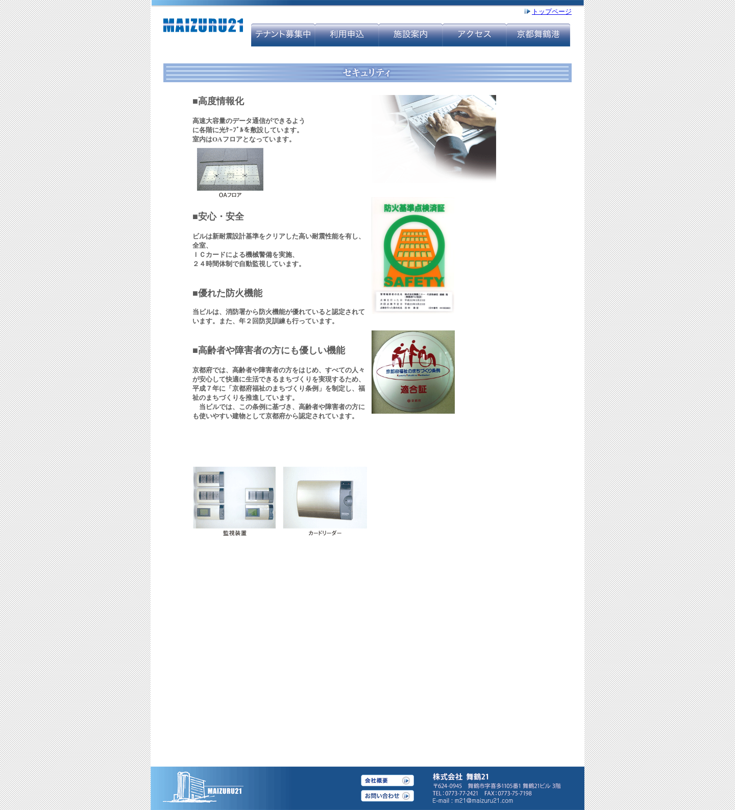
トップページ (552, 11)
